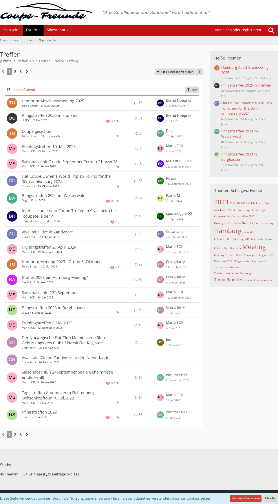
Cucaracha (28, 186)
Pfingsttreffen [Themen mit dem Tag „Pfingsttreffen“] (242, 261)
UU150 (26, 120)
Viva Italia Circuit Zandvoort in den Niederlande (65, 357)
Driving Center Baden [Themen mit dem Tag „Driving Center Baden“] (227, 223)
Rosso (171, 178)
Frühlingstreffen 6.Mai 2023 (47, 322)
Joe (168, 339)
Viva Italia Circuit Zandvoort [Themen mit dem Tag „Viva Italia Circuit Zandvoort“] (257, 280)
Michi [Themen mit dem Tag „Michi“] (239, 255)
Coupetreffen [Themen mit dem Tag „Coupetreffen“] (222, 216)
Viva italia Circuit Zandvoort (47, 232)
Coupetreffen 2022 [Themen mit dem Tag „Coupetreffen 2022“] (243, 216)
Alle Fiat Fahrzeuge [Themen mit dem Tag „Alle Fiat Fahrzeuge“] (239, 210)
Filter (192, 90)
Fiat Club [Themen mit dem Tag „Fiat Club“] (254, 223)
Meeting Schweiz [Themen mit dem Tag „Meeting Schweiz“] (224, 255)
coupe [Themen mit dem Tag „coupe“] (262, 210)
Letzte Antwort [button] (25, 89)
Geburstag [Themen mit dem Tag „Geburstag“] (266, 223)
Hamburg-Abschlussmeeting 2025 (53, 100)
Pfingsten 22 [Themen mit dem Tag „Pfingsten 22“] (265, 255)
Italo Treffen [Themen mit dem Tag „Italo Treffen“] (221, 248)
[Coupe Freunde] (139, 12)
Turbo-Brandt (30, 106)
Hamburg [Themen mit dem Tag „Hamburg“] (227, 230)
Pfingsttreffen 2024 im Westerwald (54, 195)
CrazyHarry (175, 261)
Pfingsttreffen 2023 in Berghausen (53, 307)
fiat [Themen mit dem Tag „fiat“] (245, 222)
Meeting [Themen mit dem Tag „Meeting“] (254, 246)
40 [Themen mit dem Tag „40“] (238, 203)
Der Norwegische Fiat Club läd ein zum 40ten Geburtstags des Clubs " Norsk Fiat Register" (63, 340)
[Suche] (271, 30)
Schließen (270, 498)
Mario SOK (28, 151)
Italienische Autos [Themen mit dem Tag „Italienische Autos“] (261, 239)
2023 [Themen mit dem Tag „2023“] (221, 202)
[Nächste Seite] (27, 71)
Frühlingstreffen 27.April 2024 (49, 247)
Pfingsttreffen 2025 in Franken (49, 115)
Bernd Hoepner (179, 100)
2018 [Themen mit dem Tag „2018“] (232, 203)
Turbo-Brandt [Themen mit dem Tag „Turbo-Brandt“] (226, 279)
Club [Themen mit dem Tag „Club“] (255, 210)
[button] (199, 72)
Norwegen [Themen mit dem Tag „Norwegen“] (250, 255)
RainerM (173, 195)
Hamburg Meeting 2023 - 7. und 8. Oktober (61, 261)
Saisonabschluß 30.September (50, 292)
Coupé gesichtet (36, 131)
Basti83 (26, 282)
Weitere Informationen (246, 498)
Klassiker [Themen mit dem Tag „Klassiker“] (235, 248)
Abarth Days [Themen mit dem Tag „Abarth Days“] (263, 203)
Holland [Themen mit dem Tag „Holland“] (247, 232)
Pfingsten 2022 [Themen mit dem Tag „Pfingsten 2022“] (223, 261)
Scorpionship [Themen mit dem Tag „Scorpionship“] (259, 261)
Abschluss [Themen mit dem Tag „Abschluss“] (220, 210)
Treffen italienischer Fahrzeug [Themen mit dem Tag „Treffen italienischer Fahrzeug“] (232, 273)
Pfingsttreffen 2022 (39, 412)
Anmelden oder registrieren (238, 29)
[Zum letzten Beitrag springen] (160, 103)
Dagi (170, 130)
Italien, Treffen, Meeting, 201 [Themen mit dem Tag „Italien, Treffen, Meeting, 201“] (231, 239)
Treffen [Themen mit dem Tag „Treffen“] (234, 267)
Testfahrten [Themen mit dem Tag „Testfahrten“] (221, 267)
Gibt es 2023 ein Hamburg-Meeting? (55, 277)
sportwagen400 (179, 213)
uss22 (25, 312)
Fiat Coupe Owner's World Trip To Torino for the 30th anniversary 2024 (246, 108)
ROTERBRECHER (179, 161)
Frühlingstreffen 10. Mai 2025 (49, 146)
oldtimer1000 (177, 374)
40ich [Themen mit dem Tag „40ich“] (251, 203)
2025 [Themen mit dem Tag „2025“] (244, 203)
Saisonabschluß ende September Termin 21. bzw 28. (70, 161)
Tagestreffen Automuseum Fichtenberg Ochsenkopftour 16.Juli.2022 (58, 395)
